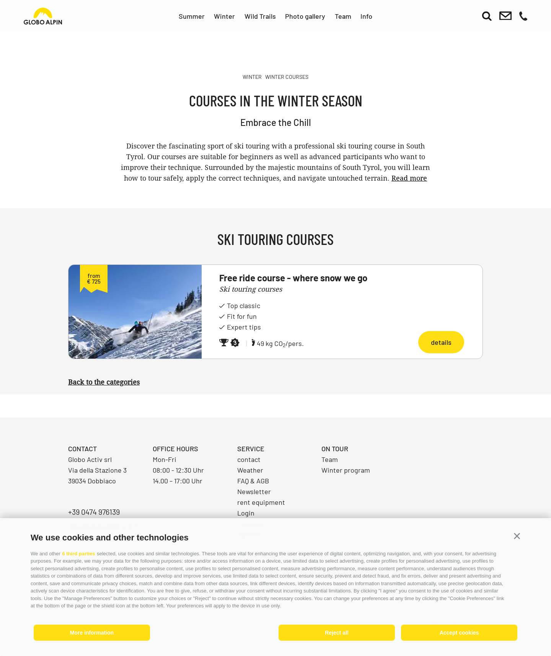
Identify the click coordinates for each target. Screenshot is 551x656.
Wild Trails (260, 16)
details (441, 342)
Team (343, 16)
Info (366, 16)
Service (250, 448)
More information (92, 633)
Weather (250, 470)
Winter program (345, 470)
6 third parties (78, 553)
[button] (517, 536)
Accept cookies (459, 633)
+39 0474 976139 (94, 511)
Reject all (336, 633)
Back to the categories (104, 382)
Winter (224, 16)
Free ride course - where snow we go (293, 278)
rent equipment (261, 502)
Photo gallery (305, 16)
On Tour (334, 448)
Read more (409, 178)
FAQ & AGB (253, 480)
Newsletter (254, 491)
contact (249, 459)
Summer (192, 16)
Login (245, 513)
